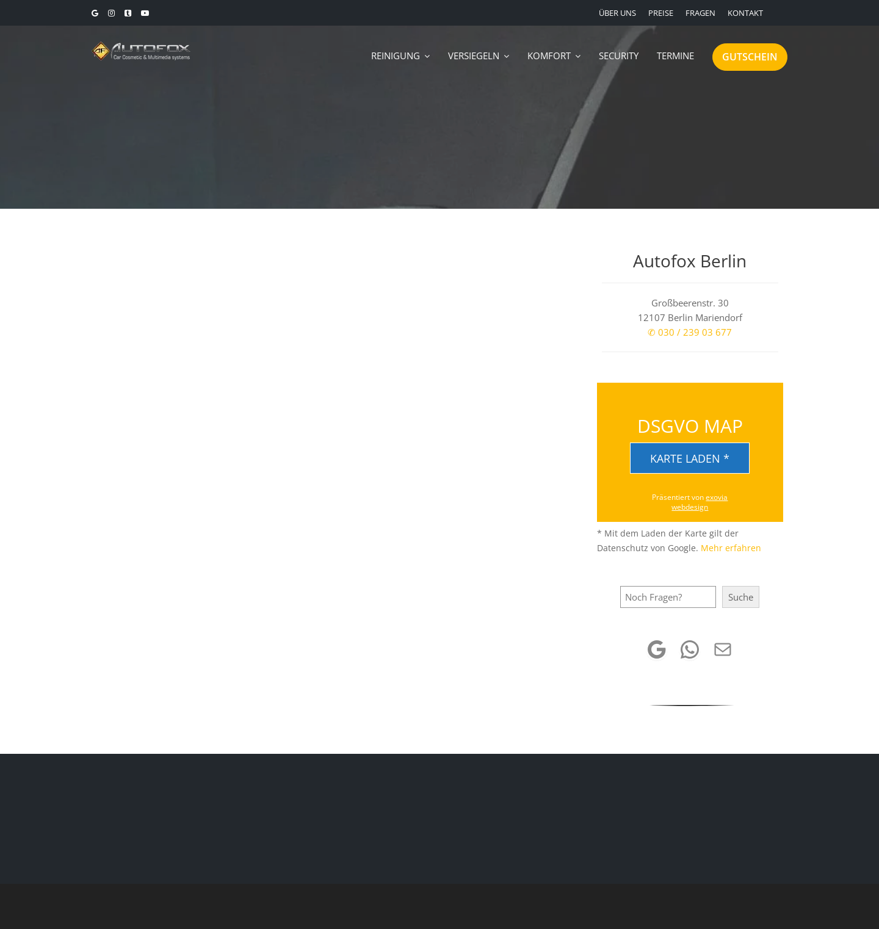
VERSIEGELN (473, 55)
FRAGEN (700, 12)
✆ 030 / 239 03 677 (690, 332)
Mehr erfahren (731, 548)
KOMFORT (549, 55)
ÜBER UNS (617, 12)
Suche (740, 597)
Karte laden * (689, 458)
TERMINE (675, 55)
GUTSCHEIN (750, 56)
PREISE (660, 12)
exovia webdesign (699, 502)
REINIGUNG (395, 55)
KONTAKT (745, 12)
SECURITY (618, 55)
